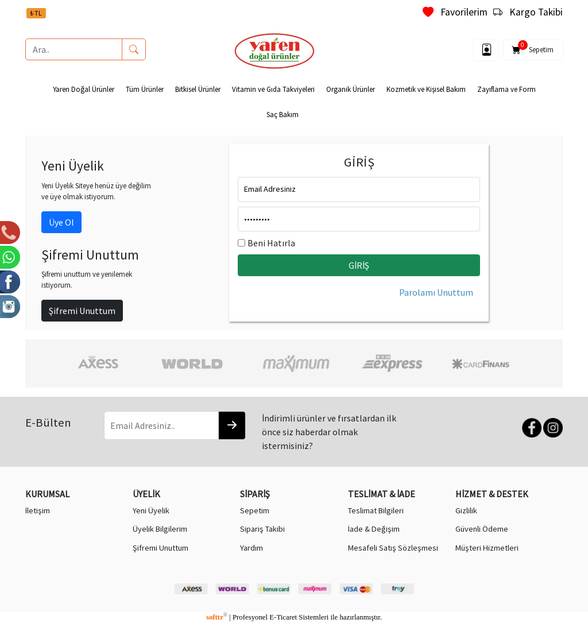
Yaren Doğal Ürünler (83, 89)
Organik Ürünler (350, 89)
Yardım (251, 548)
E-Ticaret (283, 617)
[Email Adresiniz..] (161, 425)
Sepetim (533, 47)
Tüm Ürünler (145, 89)
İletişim (37, 510)
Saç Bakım (282, 114)
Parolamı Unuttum (436, 292)
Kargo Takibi (528, 12)
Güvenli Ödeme (481, 529)
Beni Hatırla (271, 243)
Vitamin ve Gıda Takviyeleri (273, 89)
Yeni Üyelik (151, 510)
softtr (216, 617)
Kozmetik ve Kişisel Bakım (426, 89)
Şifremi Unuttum (82, 310)
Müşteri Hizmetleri (487, 548)
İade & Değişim (374, 529)
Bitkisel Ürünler (197, 89)
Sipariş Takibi (262, 529)
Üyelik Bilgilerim (160, 529)
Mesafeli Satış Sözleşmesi (393, 548)
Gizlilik (466, 510)
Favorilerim (455, 12)
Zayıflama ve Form (506, 89)
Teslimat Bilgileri (376, 510)
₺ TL (36, 13)
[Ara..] (73, 49)
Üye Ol (61, 222)
